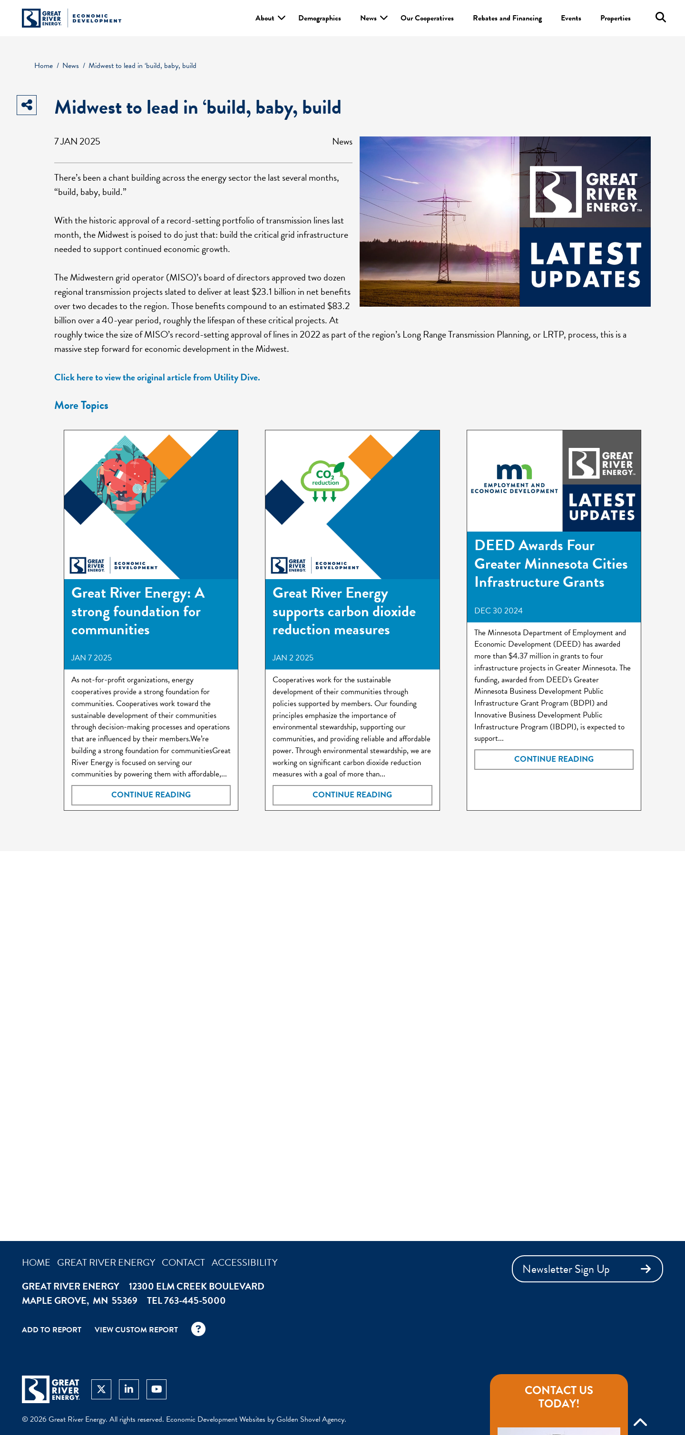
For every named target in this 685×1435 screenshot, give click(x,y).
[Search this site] (661, 17)
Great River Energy (106, 1262)
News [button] (368, 18)
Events (571, 18)
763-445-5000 (195, 1300)
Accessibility (244, 1262)
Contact (183, 1262)
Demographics (319, 18)
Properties (615, 18)
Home (36, 1262)
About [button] (264, 18)
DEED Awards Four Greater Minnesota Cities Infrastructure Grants (551, 563)
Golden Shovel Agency (310, 1419)
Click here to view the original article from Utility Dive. (157, 377)
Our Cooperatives (427, 18)
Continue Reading (151, 795)
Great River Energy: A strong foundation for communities (138, 611)
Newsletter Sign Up (588, 1269)
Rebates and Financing (507, 18)
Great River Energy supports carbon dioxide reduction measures (344, 611)
